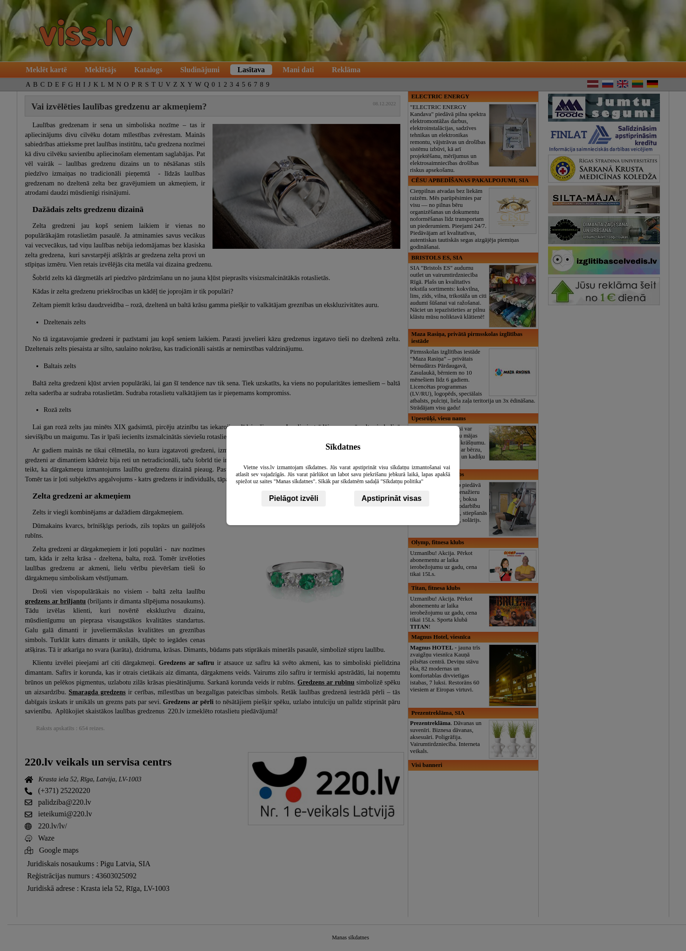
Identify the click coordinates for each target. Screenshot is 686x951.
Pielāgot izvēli (293, 498)
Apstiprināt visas (392, 498)
